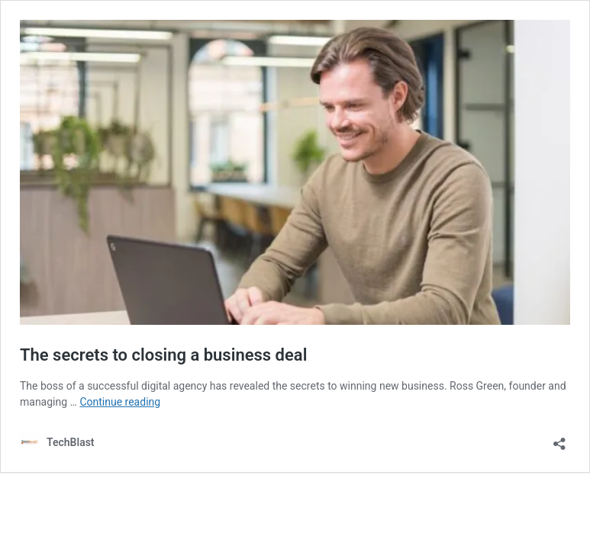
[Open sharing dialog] (559, 439)
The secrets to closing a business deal (163, 354)
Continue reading (119, 402)
